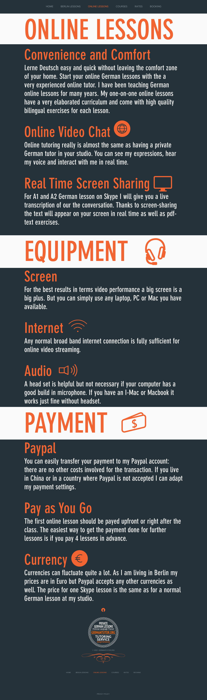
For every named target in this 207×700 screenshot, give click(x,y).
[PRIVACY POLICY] (103, 694)
